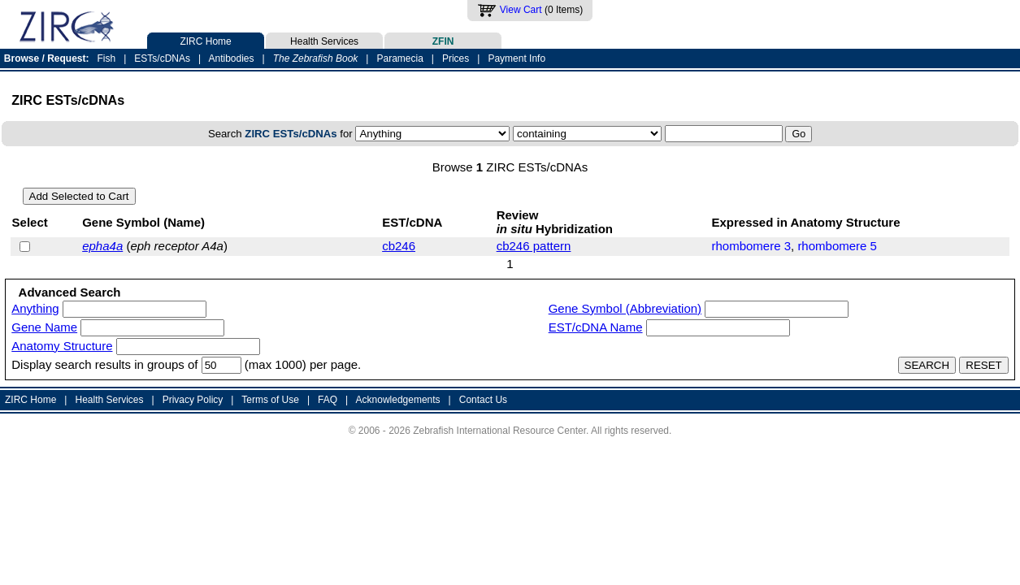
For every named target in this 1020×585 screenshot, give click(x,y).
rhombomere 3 (751, 246)
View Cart (521, 9)
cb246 (398, 246)
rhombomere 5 (837, 246)
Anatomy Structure (61, 346)
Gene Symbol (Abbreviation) (625, 308)
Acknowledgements (398, 399)
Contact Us (483, 399)
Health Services (324, 39)
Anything (35, 308)
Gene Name (44, 327)
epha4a (102, 246)
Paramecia (399, 58)
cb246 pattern (534, 246)
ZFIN (442, 39)
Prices (455, 58)
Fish (107, 58)
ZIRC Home (205, 39)
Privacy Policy (193, 399)
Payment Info (516, 58)
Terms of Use (270, 399)
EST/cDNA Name (596, 327)
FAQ (327, 399)
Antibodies (231, 58)
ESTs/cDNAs (162, 58)
